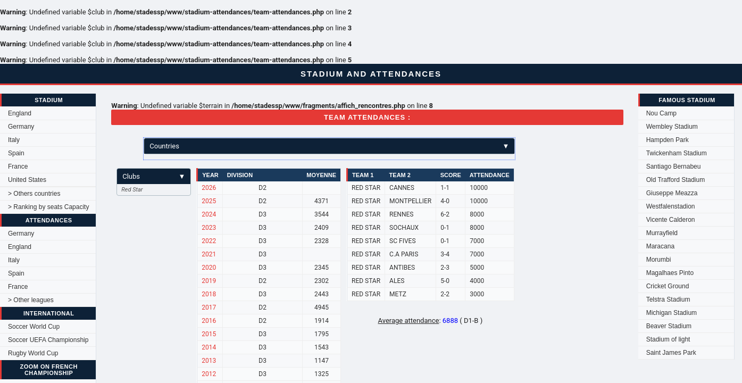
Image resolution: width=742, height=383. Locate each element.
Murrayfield (662, 233)
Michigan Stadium (671, 313)
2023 (209, 227)
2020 (209, 267)
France (18, 166)
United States (27, 180)
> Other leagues (31, 300)
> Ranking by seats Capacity (48, 207)
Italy (14, 140)
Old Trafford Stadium (675, 180)
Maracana (660, 246)
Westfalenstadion (670, 206)
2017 (209, 307)
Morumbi (658, 259)
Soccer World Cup (34, 326)
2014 (209, 347)
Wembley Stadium (672, 126)
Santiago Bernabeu (673, 166)
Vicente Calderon (670, 219)
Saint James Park (671, 352)
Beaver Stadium (668, 326)
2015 (209, 334)
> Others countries (34, 193)
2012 (209, 374)
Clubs (153, 176)
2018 (209, 294)
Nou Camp (661, 113)
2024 (209, 214)
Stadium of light (668, 339)
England (19, 113)
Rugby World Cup (33, 353)
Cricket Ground (667, 286)
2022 (209, 241)
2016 (209, 320)
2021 (209, 254)
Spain (16, 153)
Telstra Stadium (668, 299)
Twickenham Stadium (676, 153)
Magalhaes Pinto (670, 273)
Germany (21, 126)
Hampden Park (667, 140)
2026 (209, 188)
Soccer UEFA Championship (48, 340)
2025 (209, 201)
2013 (209, 360)
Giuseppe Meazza (672, 193)
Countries (329, 146)
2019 (209, 281)
